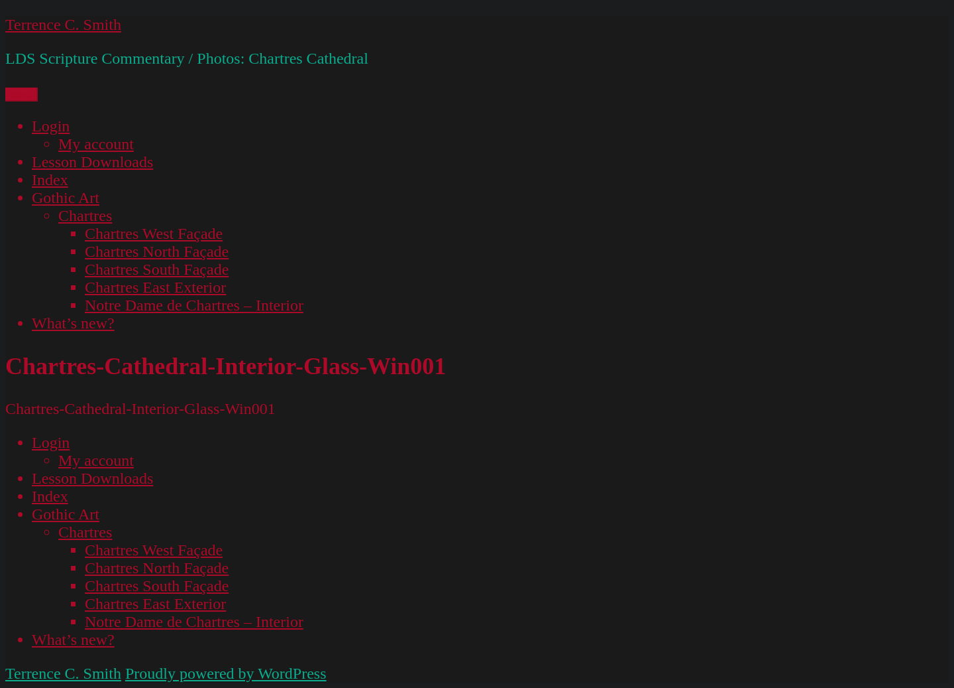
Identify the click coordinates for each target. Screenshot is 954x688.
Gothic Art (65, 197)
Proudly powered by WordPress (226, 673)
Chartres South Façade (157, 269)
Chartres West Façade (154, 233)
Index (50, 179)
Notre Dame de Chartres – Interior (194, 305)
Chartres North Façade (157, 251)
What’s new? (73, 323)
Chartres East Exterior (155, 287)
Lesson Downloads (92, 162)
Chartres (85, 215)
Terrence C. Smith (63, 24)
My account (96, 144)
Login (51, 126)
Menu (21, 95)
